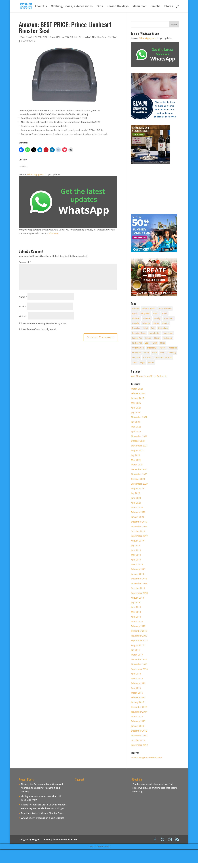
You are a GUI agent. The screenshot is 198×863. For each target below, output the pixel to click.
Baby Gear (67, 36)
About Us (40, 6)
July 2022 (135, 421)
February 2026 (138, 393)
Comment (25, 262)
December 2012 (139, 730)
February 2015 (138, 697)
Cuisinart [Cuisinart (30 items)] (146, 323)
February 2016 (138, 683)
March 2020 (137, 507)
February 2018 (138, 626)
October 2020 (138, 478)
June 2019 (136, 550)
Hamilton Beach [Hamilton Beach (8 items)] (139, 333)
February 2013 (138, 721)
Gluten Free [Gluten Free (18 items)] (163, 328)
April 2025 (136, 407)
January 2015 (137, 702)
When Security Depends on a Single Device (42, 817)
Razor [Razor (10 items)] (154, 352)
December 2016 (139, 659)
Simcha (155, 6)
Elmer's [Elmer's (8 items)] (165, 323)
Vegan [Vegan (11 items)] (142, 362)
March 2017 (137, 654)
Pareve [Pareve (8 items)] (163, 347)
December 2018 (139, 578)
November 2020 (139, 474)
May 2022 (136, 426)
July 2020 (135, 493)
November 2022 (139, 417)
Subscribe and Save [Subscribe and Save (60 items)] (163, 357)
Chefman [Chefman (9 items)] (136, 318)
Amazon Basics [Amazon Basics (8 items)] (149, 308)
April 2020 (136, 502)
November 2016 (139, 664)
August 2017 (137, 645)
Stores (168, 6)
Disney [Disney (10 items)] (156, 323)
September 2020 (139, 483)
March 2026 (137, 388)
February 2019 (138, 569)
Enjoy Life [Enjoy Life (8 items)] (136, 328)
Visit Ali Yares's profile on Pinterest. (149, 376)
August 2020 (137, 488)
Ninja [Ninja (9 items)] (162, 343)
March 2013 (137, 716)
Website (23, 316)
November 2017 (139, 635)
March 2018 (137, 621)
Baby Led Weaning (84, 36)
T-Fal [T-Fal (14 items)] (134, 362)
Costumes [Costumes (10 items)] (168, 318)
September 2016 (139, 669)
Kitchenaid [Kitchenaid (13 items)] (167, 338)
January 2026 (137, 398)
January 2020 (137, 516)
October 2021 (138, 440)
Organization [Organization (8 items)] (138, 347)
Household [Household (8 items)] (168, 333)
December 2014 (139, 706)
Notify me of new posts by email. (39, 329)
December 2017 (139, 630)
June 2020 (136, 497)
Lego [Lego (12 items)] (147, 343)
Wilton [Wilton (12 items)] (151, 362)
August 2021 (137, 450)
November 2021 (139, 436)
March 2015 (137, 692)
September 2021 (139, 445)
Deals (100, 36)
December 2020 (139, 469)
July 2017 (135, 649)
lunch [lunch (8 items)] (155, 343)
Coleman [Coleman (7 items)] (147, 318)
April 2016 (136, 673)
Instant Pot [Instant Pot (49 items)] (137, 338)
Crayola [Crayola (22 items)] (135, 323)
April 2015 (136, 688)
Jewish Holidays (117, 6)
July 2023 (135, 412)
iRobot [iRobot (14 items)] (148, 338)
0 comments (28, 40)
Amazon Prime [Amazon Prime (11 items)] (165, 308)
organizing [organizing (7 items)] (151, 347)
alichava (27, 36)
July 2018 (135, 602)
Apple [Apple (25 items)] (134, 313)
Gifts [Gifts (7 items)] (153, 328)
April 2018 (136, 616)
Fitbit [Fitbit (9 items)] (145, 328)
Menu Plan (139, 6)
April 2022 (136, 431)
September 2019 (139, 535)
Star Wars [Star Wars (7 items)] (147, 357)
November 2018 (139, 583)
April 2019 (136, 559)
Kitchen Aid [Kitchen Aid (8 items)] (137, 343)
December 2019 (139, 521)
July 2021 (135, 455)
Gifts (100, 6)
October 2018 (138, 588)
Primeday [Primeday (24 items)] (136, 352)
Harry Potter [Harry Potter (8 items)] (154, 333)
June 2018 (136, 607)
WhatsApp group (35, 174)
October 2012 (138, 740)
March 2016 (137, 678)
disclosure (53, 233)
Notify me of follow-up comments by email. (45, 323)
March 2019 (137, 564)
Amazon (55, 36)
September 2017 (139, 640)
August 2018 (137, 597)
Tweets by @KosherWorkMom (146, 757)
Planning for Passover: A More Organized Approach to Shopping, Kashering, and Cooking (42, 788)
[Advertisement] (101, 804)
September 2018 (139, 592)
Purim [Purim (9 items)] (146, 352)
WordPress (71, 839)
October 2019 (138, 531)
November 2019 (139, 526)
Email (22, 306)
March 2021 (137, 464)
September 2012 (139, 744)
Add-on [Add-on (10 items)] (135, 308)
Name (23, 296)
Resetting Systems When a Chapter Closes (42, 813)
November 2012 (139, 735)
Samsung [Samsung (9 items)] (171, 352)
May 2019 (136, 554)
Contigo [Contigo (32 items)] (157, 318)
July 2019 (135, 545)
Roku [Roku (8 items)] (162, 352)
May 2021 (136, 459)
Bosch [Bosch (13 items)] (164, 313)
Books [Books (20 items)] (156, 313)
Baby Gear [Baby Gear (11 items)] (145, 313)
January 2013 (137, 725)
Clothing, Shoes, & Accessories (72, 6)
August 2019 (137, 540)
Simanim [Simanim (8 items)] (136, 357)
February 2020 (138, 512)
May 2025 (136, 402)
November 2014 (139, 711)
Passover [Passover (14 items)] (173, 347)
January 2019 (137, 574)
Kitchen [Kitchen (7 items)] (157, 338)
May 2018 (136, 611)
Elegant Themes (41, 839)
